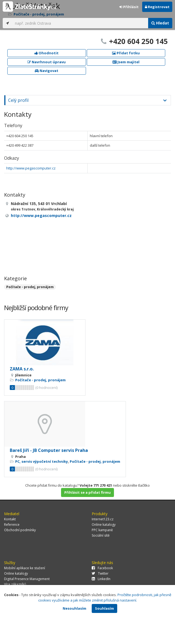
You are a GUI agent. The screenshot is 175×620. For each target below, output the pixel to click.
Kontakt (10, 519)
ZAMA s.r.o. (22, 369)
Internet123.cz (102, 519)
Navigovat (46, 70)
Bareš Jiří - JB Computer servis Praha (49, 450)
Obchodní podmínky (20, 530)
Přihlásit (129, 6)
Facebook (102, 568)
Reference (12, 524)
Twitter (100, 573)
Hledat (160, 23)
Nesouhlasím (74, 608)
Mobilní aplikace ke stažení (24, 568)
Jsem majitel (126, 61)
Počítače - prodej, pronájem (30, 287)
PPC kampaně (102, 530)
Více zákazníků (15, 584)
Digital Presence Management (27, 579)
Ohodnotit (46, 53)
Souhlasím (104, 608)
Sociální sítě (101, 535)
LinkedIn (101, 579)
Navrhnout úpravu (46, 61)
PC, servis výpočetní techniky (41, 461)
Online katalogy (104, 524)
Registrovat (157, 6)
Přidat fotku (126, 53)
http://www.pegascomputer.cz (31, 168)
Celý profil (18, 100)
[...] (80, 23)
